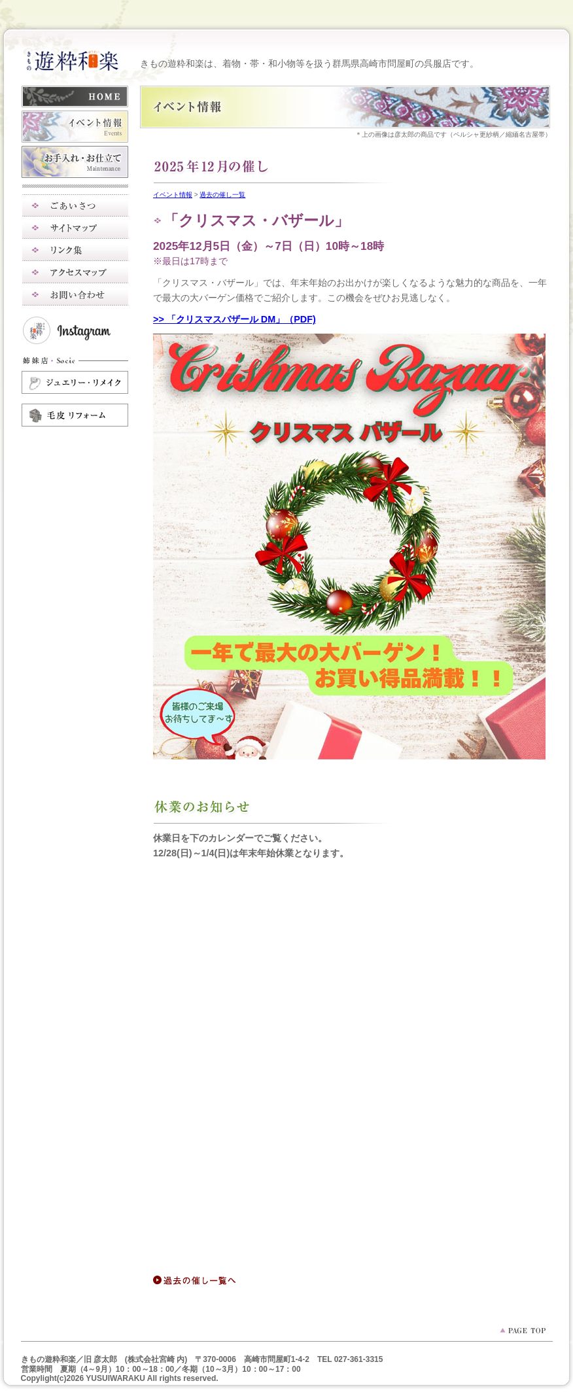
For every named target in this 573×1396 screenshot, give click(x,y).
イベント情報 (172, 194)
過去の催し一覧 (222, 194)
